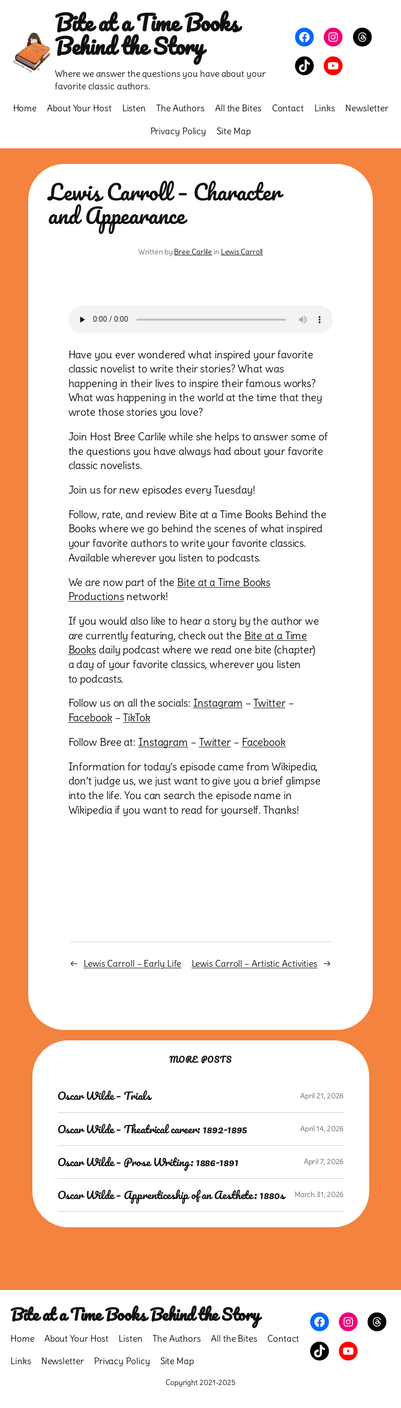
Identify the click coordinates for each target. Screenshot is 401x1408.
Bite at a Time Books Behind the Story (146, 34)
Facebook (90, 717)
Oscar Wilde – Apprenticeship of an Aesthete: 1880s (171, 1195)
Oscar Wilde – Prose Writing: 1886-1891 (148, 1162)
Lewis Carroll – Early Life (132, 963)
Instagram (218, 703)
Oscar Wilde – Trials (104, 1095)
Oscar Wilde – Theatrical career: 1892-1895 (152, 1129)
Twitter (269, 703)
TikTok (136, 717)
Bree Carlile (193, 251)
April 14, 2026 (322, 1128)
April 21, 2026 (322, 1095)
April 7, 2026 (324, 1161)
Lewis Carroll (242, 251)
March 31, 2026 (319, 1194)
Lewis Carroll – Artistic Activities (255, 963)
